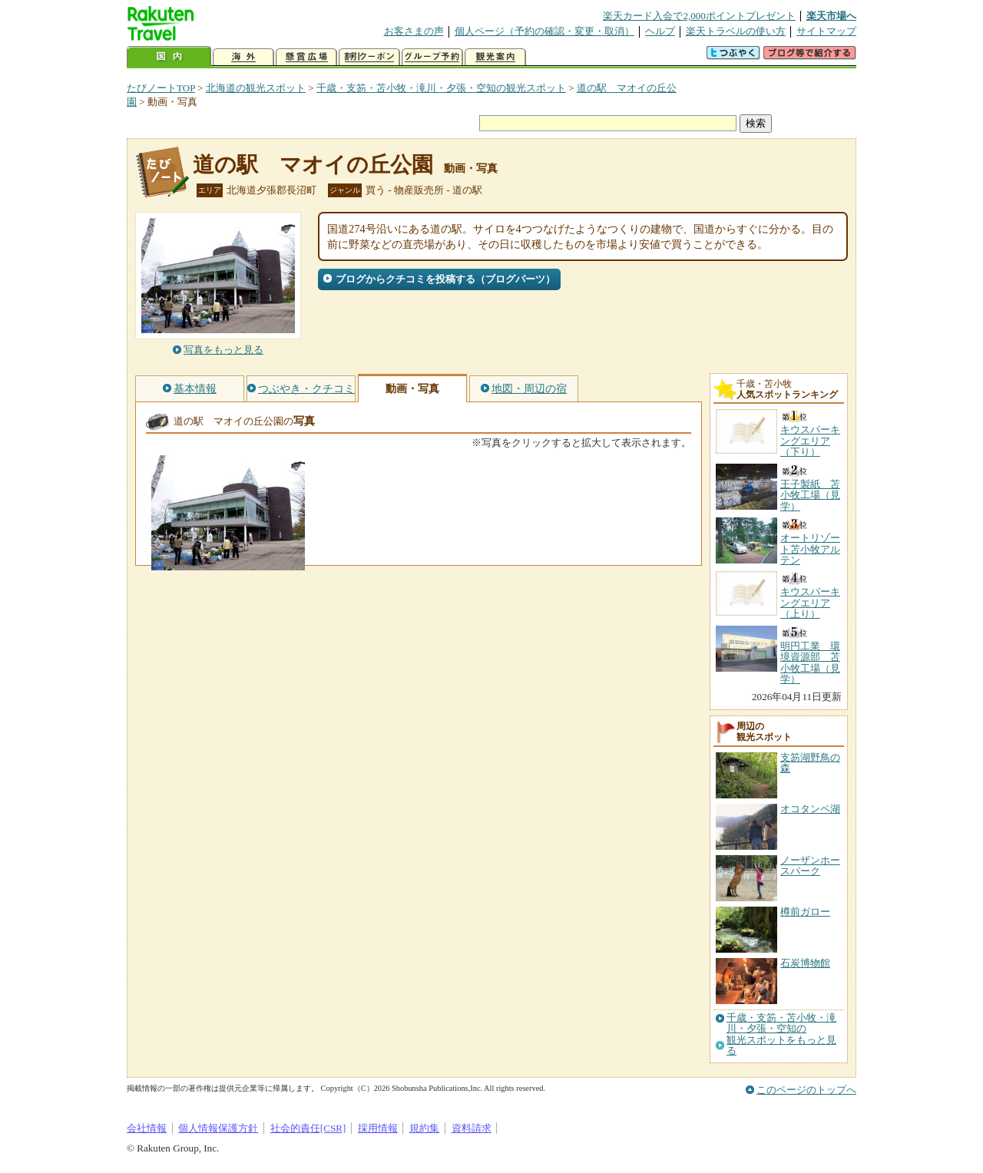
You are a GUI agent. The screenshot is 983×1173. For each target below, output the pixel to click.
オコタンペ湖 (810, 808)
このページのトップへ (806, 1089)
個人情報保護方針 (218, 1128)
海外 (243, 57)
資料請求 (472, 1128)
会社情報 (147, 1128)
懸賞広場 (306, 57)
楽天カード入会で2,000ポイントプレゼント (699, 15)
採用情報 (378, 1128)
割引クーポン (369, 57)
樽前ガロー (805, 911)
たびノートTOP (161, 88)
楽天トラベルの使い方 (736, 31)
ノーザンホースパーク (810, 865)
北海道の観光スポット (256, 88)
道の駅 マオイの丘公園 (313, 165)
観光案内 (495, 57)
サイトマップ (826, 31)
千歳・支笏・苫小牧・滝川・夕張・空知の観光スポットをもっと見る (781, 1034)
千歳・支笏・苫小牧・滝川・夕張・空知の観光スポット (441, 88)
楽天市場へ (831, 15)
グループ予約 (432, 57)
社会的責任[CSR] (308, 1128)
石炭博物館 (805, 963)
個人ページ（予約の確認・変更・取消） (544, 31)
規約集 (424, 1128)
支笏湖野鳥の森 (810, 763)
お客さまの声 (414, 31)
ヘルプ (660, 31)
